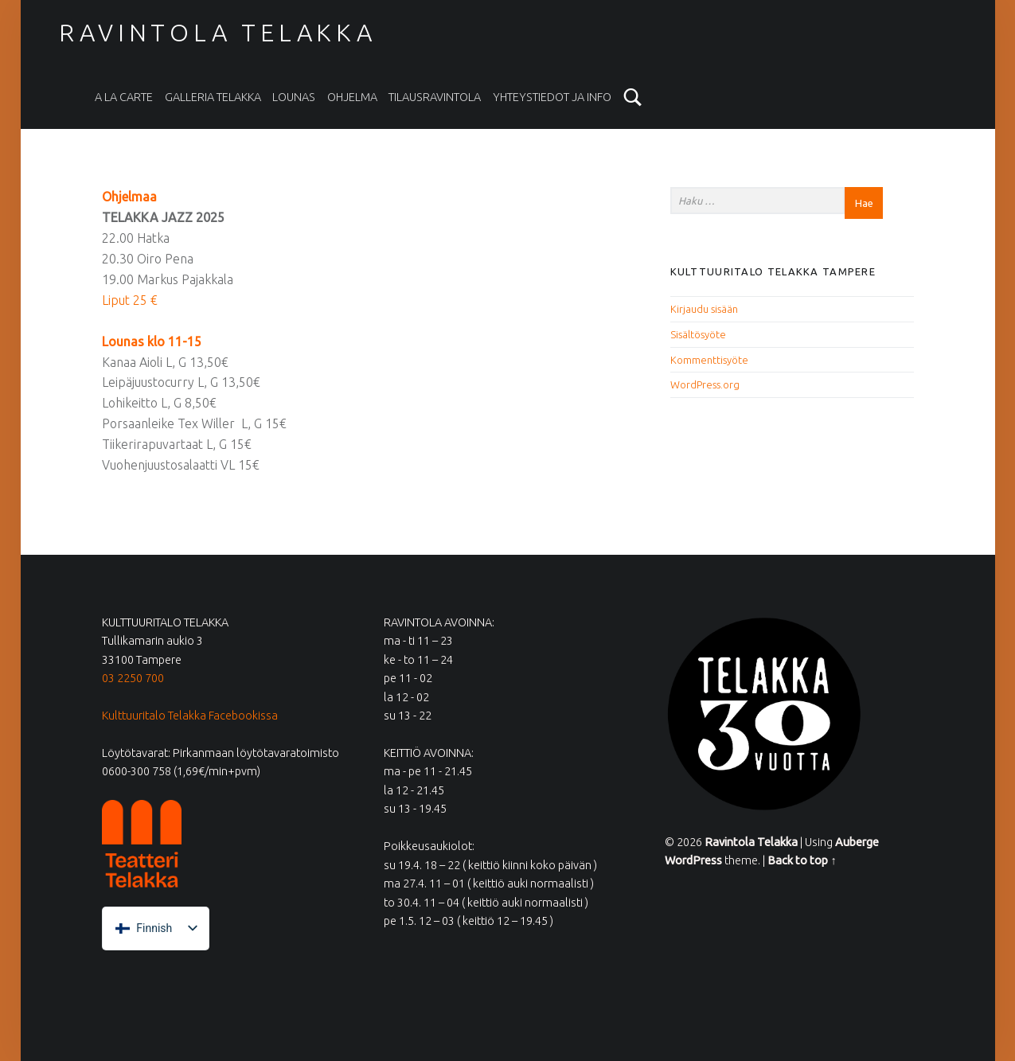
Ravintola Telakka (217, 32)
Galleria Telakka (213, 97)
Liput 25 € (130, 300)
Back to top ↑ (801, 860)
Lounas (293, 97)
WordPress (693, 860)
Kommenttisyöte (709, 359)
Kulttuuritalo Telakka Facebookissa (190, 715)
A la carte (124, 97)
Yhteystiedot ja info (552, 97)
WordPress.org (705, 384)
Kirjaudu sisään (704, 308)
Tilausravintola (434, 97)
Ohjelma (352, 97)
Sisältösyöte (698, 334)
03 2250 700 (133, 678)
